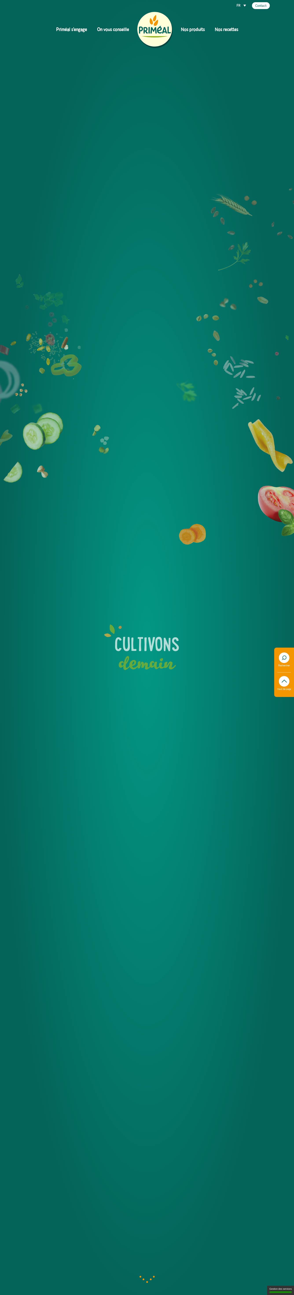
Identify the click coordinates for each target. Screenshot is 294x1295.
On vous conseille (113, 29)
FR (239, 5)
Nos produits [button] (193, 29)
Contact (260, 6)
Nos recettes (226, 29)
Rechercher (284, 659)
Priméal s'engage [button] (71, 29)
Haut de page (284, 683)
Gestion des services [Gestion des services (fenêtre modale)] (280, 1290)
